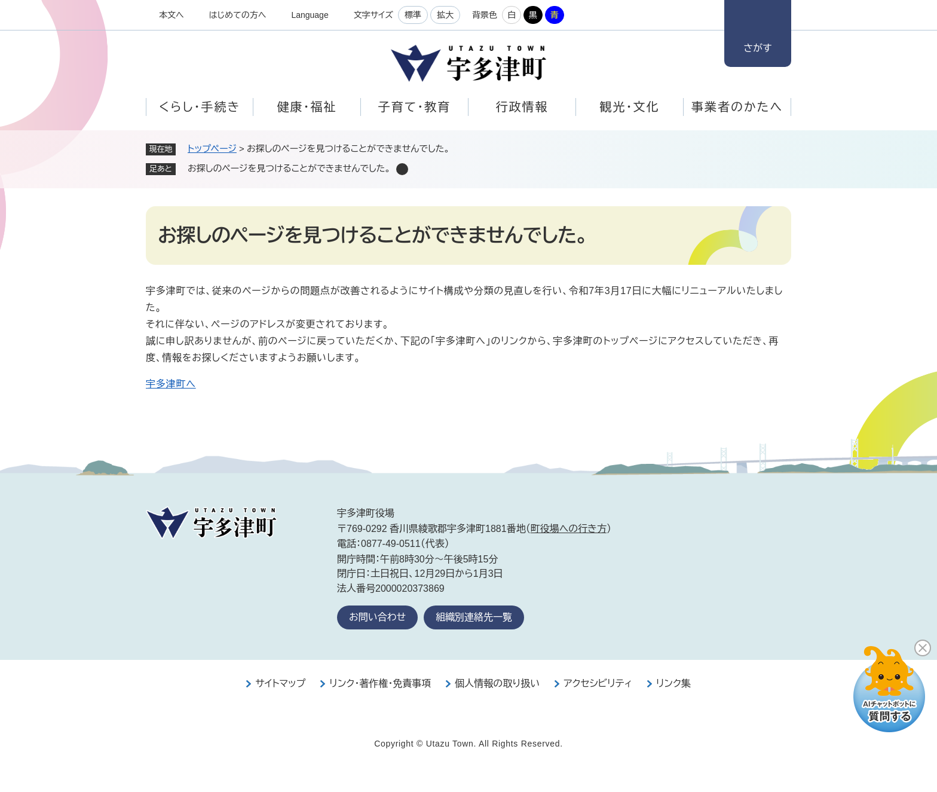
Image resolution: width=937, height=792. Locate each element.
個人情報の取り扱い (497, 683)
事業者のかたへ (737, 107)
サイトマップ (280, 683)
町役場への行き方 (569, 529)
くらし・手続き (199, 107)
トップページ (212, 148)
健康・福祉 (307, 107)
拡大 (445, 15)
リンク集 (673, 683)
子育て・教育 (414, 107)
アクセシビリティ (598, 683)
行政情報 (522, 107)
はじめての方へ (238, 15)
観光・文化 (630, 107)
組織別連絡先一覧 (474, 617)
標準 (413, 15)
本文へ (171, 15)
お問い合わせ (377, 617)
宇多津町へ (171, 384)
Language (309, 15)
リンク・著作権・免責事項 (380, 683)
